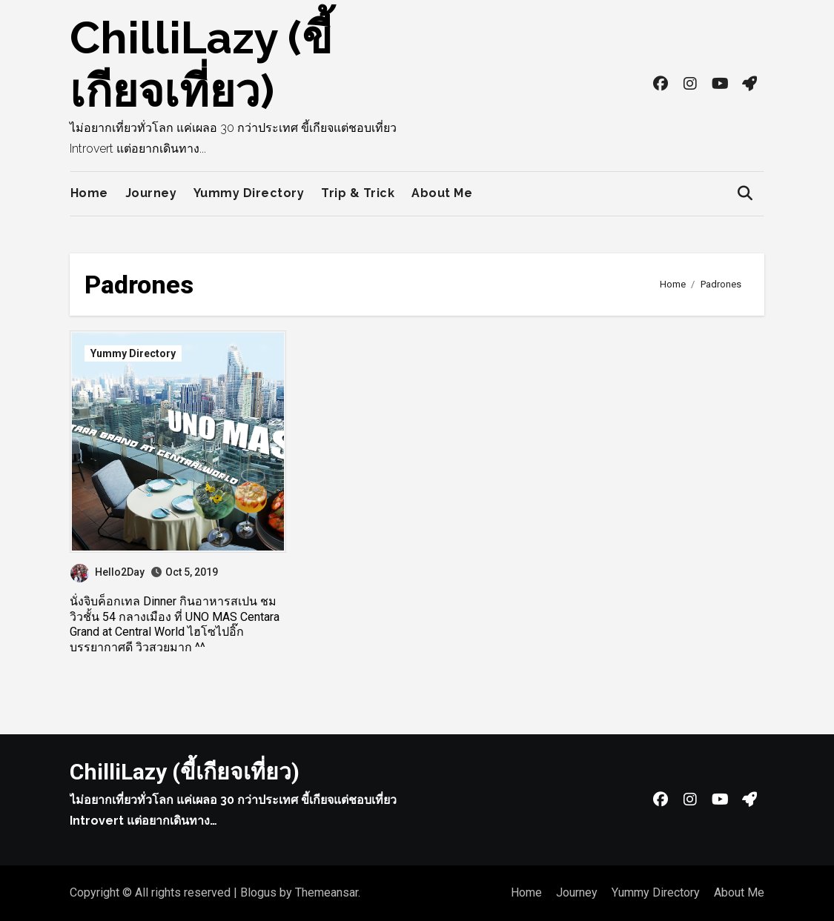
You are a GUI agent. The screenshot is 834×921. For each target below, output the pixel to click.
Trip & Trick (357, 193)
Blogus (258, 892)
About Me (441, 193)
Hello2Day (107, 572)
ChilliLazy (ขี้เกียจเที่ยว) (184, 772)
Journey (151, 193)
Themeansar (326, 892)
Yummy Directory (249, 193)
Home (89, 193)
